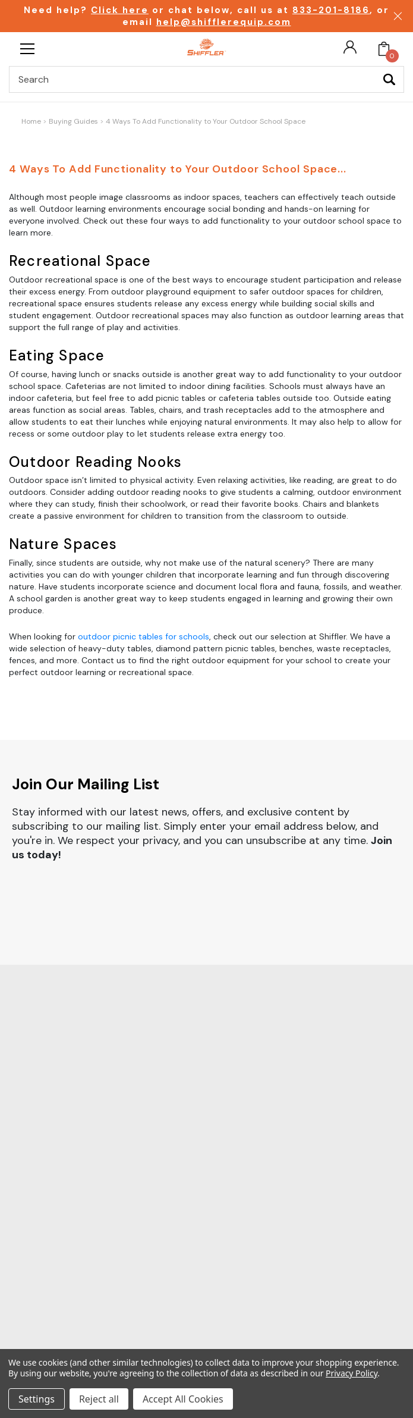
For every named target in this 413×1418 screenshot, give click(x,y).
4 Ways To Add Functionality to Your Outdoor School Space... (177, 169)
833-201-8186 (331, 10)
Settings (36, 1399)
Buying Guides (73, 121)
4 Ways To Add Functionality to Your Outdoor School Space (205, 121)
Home (31, 121)
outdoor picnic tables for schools (143, 636)
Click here (120, 10)
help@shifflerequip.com (223, 22)
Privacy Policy (351, 1373)
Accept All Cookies (183, 1399)
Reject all (99, 1399)
